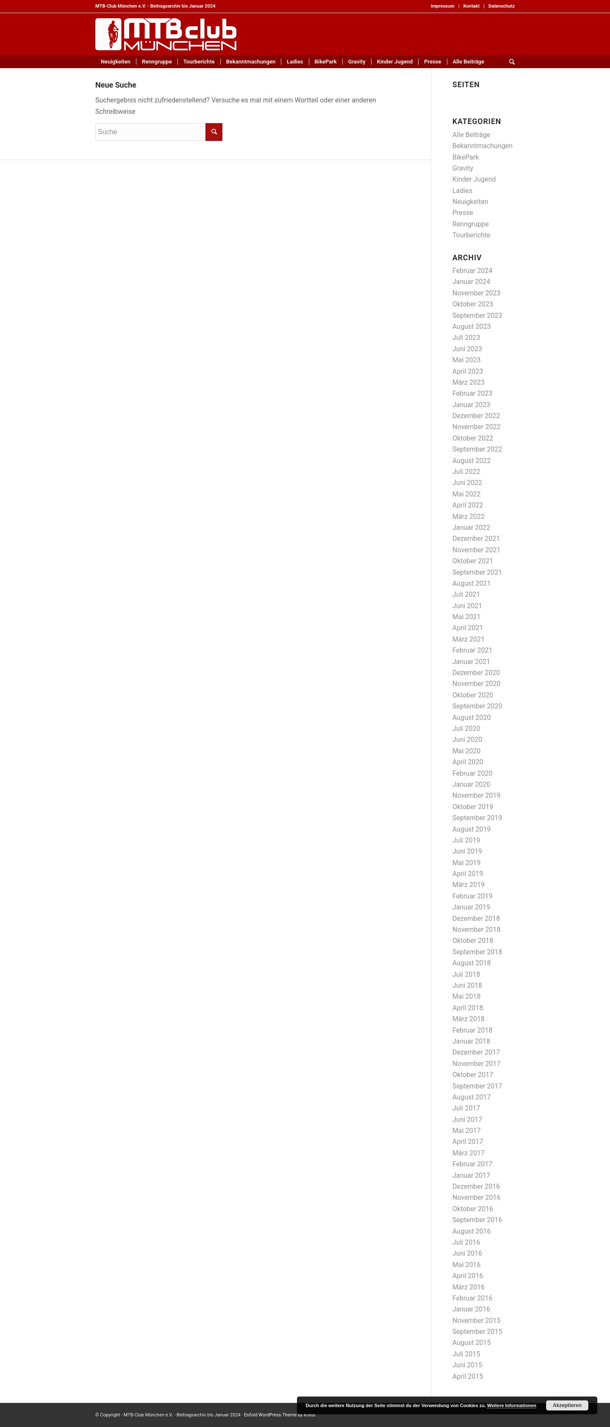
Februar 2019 (472, 896)
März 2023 (468, 382)
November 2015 (476, 1321)
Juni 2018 (467, 985)
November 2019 (476, 795)
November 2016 (476, 1197)
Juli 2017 (466, 1108)
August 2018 (471, 963)
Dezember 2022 (476, 416)
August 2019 (471, 829)
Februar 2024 (472, 271)
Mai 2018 (466, 996)
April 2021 (467, 628)
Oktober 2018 (472, 941)
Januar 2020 (471, 784)
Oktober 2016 (472, 1209)
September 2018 (477, 952)
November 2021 (476, 550)
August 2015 (471, 1343)
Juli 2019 (466, 840)
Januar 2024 (471, 282)
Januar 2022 (471, 527)
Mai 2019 (466, 863)
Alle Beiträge (471, 135)
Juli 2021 (466, 594)
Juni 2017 (467, 1120)
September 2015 (477, 1332)
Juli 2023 (466, 337)
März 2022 (468, 516)
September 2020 (477, 706)
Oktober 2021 (472, 561)
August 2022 (471, 461)
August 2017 (471, 1097)
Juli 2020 (466, 729)
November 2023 (476, 293)
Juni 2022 (467, 483)
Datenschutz (501, 6)
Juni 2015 (467, 1365)
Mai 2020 (466, 751)
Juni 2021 (467, 606)
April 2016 (467, 1276)
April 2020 (467, 762)
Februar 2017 (472, 1164)
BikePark (465, 157)
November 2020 (476, 684)
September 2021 (477, 572)
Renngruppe (470, 224)
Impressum (443, 6)
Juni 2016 (467, 1253)
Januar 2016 (471, 1309)
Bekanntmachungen (482, 146)
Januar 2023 (471, 405)
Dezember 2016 (476, 1186)
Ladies (462, 191)
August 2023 (471, 326)
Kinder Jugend (474, 179)
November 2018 (476, 930)
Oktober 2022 (472, 438)
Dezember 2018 (476, 919)
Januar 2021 (471, 662)
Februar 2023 (472, 393)
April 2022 (467, 505)
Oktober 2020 (472, 695)
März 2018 (468, 1019)
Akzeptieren (567, 1405)
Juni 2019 (467, 851)
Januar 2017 (471, 1175)
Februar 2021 (472, 650)
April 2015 (467, 1376)
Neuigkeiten (470, 202)
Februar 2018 (472, 1030)
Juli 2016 (466, 1242)
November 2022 (476, 427)
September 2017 (477, 1086)
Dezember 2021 (476, 538)
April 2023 (467, 371)
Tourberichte (471, 235)
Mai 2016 (466, 1265)
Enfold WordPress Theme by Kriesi (279, 1415)
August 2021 (471, 583)
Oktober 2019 (472, 807)
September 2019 (477, 818)
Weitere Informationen (511, 1405)
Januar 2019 (471, 907)
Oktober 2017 (472, 1075)
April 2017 (467, 1142)
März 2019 (468, 885)
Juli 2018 (466, 974)
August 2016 (471, 1231)
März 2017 (468, 1153)
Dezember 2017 (476, 1052)
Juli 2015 (466, 1354)
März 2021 (468, 639)
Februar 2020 (472, 773)
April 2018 (467, 1008)
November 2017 (476, 1064)
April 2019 (467, 874)
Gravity (462, 168)
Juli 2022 (466, 472)
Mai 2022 (466, 494)
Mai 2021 (466, 617)
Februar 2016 (472, 1298)
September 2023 (477, 315)
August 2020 (471, 718)
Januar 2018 (471, 1041)
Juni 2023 (467, 349)
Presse (462, 213)
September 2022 (477, 449)
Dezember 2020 (476, 673)
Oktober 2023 (472, 304)
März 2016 (468, 1287)
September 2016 (477, 1220)
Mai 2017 (466, 1131)
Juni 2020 (467, 740)
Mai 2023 (466, 360)
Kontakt (471, 6)
